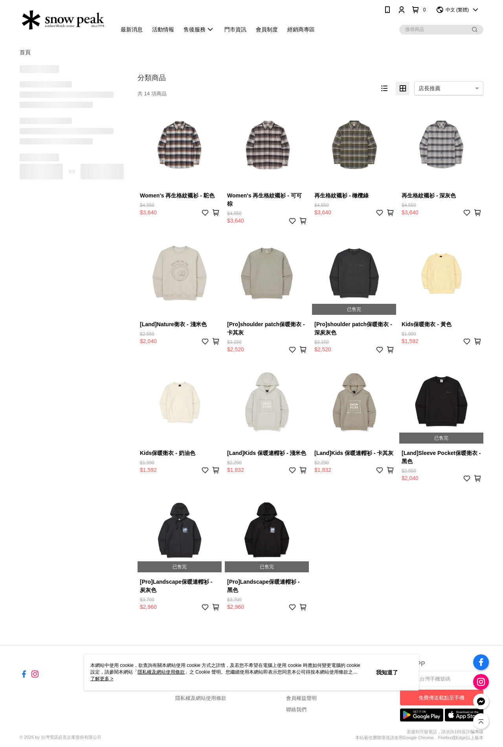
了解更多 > (101, 678)
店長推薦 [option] (430, 88)
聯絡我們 (296, 709)
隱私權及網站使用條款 (200, 698)
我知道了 (387, 672)
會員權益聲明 (301, 698)
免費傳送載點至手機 (441, 698)
